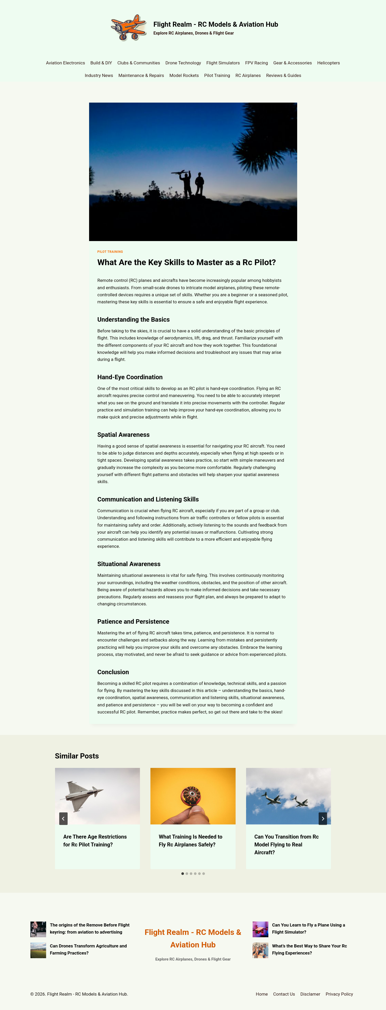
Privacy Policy (339, 994)
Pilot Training (217, 75)
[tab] (182, 873)
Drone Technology (183, 62)
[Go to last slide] (63, 818)
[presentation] (97, 796)
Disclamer (310, 994)
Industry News (99, 75)
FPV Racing (256, 62)
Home (262, 994)
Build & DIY (101, 62)
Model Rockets (184, 75)
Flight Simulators (223, 62)
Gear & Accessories (292, 62)
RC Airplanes (248, 75)
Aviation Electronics (65, 62)
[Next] (323, 818)
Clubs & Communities (138, 62)
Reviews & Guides (283, 75)
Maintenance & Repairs (141, 75)
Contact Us (284, 994)
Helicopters (328, 62)
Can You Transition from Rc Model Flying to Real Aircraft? (286, 845)
